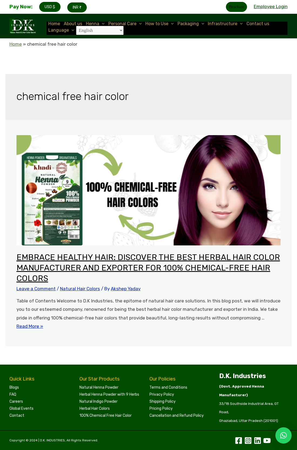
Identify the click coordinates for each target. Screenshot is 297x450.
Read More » (29, 326)
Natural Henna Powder (98, 387)
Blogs (14, 387)
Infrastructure (225, 24)
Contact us (257, 24)
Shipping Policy (162, 401)
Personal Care (125, 24)
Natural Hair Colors (80, 288)
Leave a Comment (36, 288)
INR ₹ (77, 7)
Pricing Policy (161, 408)
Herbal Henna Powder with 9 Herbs (109, 394)
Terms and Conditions (168, 387)
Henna (95, 24)
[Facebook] (239, 440)
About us (73, 24)
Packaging (191, 24)
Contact (16, 415)
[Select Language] (100, 30)
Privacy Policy (161, 394)
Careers (16, 401)
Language (61, 30)
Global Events (21, 408)
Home (54, 24)
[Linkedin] (257, 440)
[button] (283, 435)
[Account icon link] (271, 6)
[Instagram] (248, 440)
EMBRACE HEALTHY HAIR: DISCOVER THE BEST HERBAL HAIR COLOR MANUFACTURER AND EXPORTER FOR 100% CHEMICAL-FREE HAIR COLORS (148, 267)
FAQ (12, 394)
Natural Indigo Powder (98, 401)
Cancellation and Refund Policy (176, 415)
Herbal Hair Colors (94, 408)
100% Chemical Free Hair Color (105, 415)
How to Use (159, 24)
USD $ (50, 7)
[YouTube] (267, 440)
